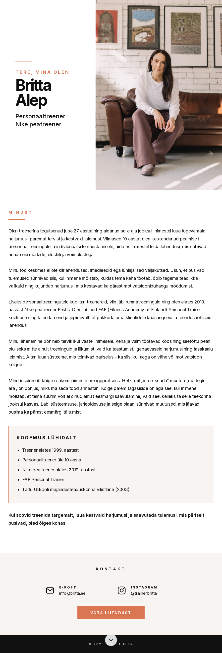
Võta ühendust (110, 613)
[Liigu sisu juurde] (111, 640)
